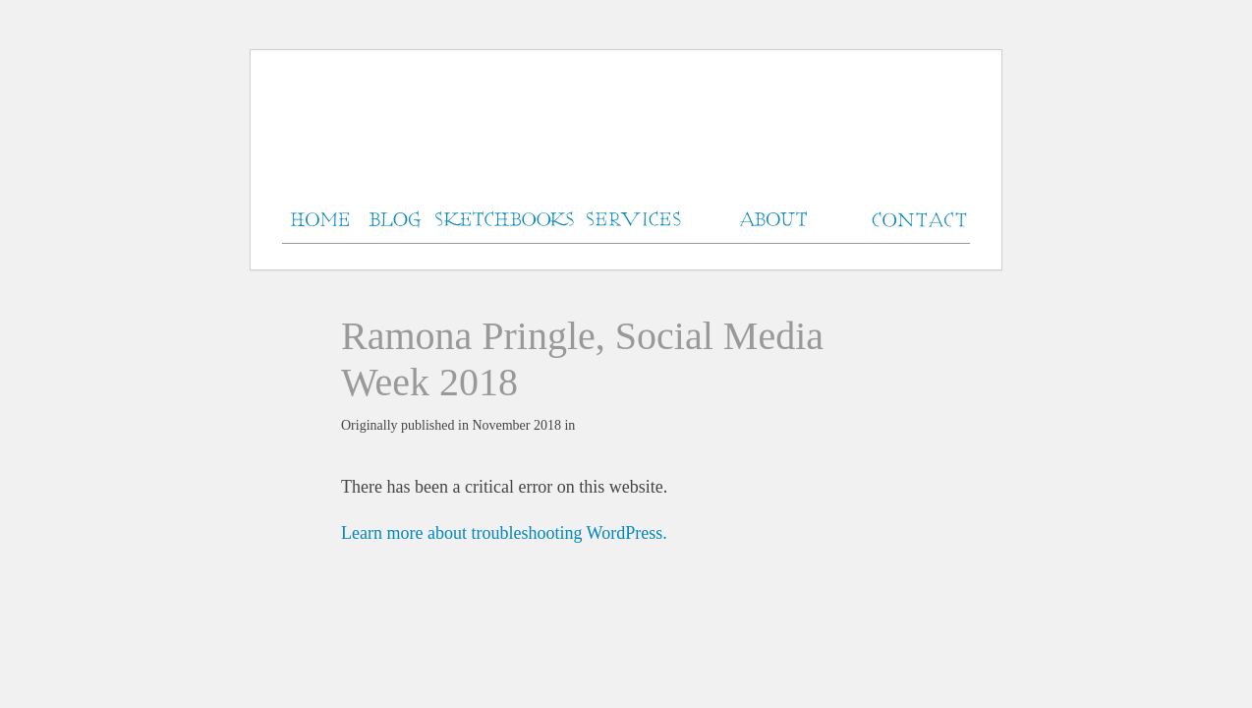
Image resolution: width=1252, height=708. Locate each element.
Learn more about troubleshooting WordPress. (504, 533)
